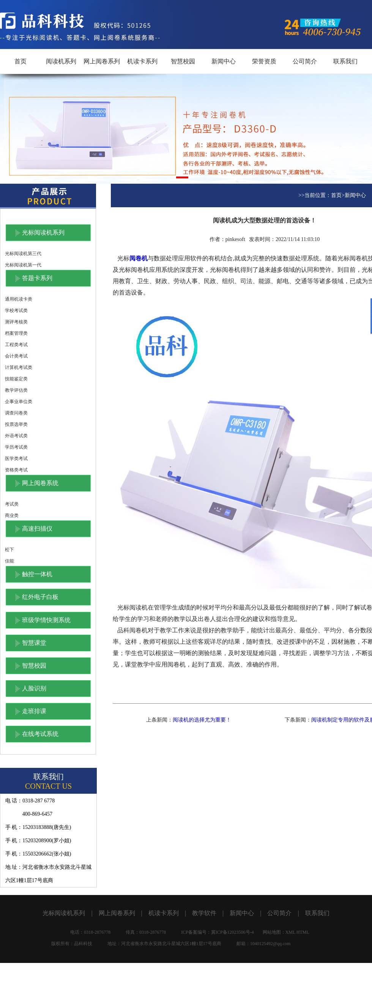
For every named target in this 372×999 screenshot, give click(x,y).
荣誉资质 (264, 61)
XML (290, 932)
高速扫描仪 (37, 528)
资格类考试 (16, 470)
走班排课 (34, 711)
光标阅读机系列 (43, 232)
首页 (20, 61)
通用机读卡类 (18, 299)
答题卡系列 (37, 278)
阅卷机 (138, 258)
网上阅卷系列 (102, 61)
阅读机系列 (61, 61)
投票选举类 (16, 424)
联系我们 (345, 61)
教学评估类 (16, 390)
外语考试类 (16, 435)
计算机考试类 (18, 367)
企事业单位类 (18, 401)
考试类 (12, 504)
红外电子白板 (40, 597)
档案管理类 (16, 333)
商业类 (12, 515)
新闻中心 (223, 61)
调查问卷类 (16, 413)
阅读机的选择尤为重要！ (202, 720)
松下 (9, 549)
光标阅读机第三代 (23, 253)
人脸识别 (34, 688)
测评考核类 (16, 322)
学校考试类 (16, 310)
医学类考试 (16, 458)
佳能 (9, 561)
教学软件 (204, 913)
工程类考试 (16, 344)
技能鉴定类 (16, 378)
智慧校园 (183, 61)
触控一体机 (37, 574)
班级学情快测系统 (46, 620)
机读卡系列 (142, 61)
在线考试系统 (40, 734)
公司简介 (305, 61)
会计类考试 (16, 356)
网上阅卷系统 (40, 483)
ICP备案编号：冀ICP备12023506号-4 (217, 932)
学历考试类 (16, 447)
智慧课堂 (34, 643)
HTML (302, 932)
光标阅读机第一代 (23, 265)
